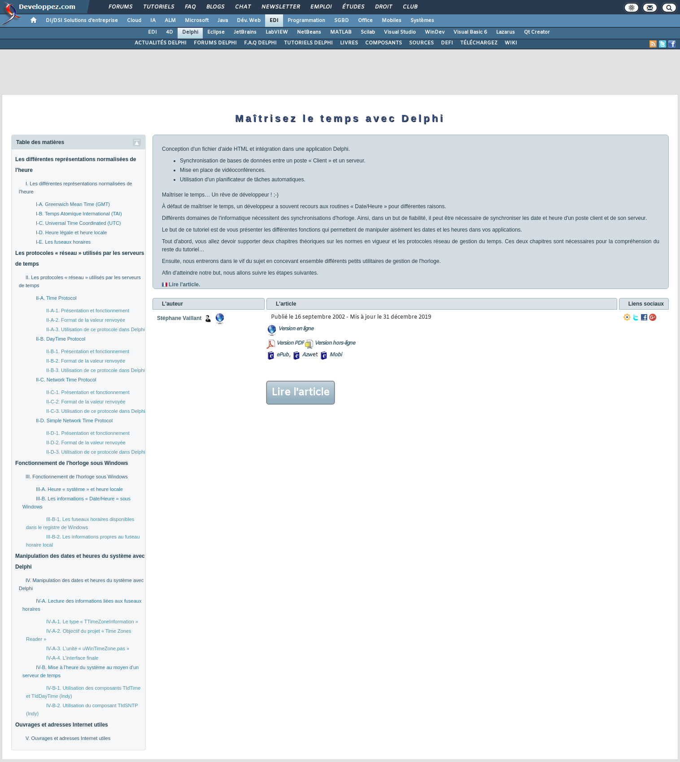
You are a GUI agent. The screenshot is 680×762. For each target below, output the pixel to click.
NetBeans (309, 32)
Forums (120, 7)
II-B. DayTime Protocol (60, 339)
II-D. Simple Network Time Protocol (74, 420)
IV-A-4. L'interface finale (72, 658)
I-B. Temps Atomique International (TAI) (79, 213)
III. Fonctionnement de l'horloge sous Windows (77, 476)
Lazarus (505, 32)
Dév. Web (249, 21)
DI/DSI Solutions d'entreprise (82, 21)
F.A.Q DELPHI (260, 43)
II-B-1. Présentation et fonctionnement (87, 351)
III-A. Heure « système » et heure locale (79, 489)
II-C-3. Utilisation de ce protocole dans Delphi (95, 411)
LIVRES (349, 43)
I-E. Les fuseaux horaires (63, 242)
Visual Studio (400, 32)
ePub (282, 355)
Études (353, 7)
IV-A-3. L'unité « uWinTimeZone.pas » (87, 648)
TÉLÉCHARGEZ (478, 43)
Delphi (190, 32)
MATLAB (341, 32)
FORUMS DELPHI (215, 43)
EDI (274, 21)
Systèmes (422, 21)
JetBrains (245, 32)
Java (223, 21)
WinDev (435, 32)
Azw (307, 355)
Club (409, 7)
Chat (242, 7)
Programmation (306, 21)
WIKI (511, 43)
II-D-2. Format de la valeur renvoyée (86, 442)
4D (169, 32)
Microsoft (197, 21)
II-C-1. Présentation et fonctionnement (88, 392)
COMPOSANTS (383, 43)
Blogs (215, 7)
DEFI (447, 43)
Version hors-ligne (334, 343)
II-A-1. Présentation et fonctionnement (87, 310)
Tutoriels (158, 7)
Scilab (368, 32)
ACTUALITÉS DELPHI (161, 43)
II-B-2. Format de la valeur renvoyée (85, 360)
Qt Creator (537, 32)
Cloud (134, 21)
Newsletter (280, 7)
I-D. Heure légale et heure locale (71, 232)
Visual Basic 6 (470, 32)
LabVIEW (277, 32)
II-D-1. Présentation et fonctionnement (88, 433)
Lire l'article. (184, 284)
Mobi (335, 355)
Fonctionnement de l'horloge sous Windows (71, 463)
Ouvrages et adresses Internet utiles (61, 725)
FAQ (189, 7)
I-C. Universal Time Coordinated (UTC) (78, 223)
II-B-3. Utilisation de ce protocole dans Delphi (95, 370)
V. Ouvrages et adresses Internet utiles (68, 738)
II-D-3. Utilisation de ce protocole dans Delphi (95, 452)
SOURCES (421, 43)
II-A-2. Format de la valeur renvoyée (85, 320)
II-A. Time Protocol (56, 298)
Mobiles (391, 21)
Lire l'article (300, 392)
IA (153, 21)
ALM (170, 21)
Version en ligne (295, 329)
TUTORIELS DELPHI (308, 43)
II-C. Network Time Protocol (66, 379)
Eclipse (216, 32)
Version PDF (290, 343)
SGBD (341, 21)
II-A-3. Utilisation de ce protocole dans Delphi (95, 329)
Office (365, 21)
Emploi (320, 7)
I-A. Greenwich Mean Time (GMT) (73, 204)
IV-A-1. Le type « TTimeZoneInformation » (92, 621)
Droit (383, 7)
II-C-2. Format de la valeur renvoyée (86, 401)
